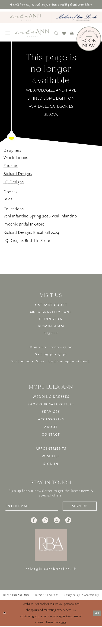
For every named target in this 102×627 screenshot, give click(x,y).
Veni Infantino (16, 157)
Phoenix (10, 165)
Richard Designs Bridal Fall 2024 (31, 232)
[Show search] (56, 33)
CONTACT (51, 434)
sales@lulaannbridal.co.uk (51, 569)
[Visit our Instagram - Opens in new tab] (57, 521)
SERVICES (51, 412)
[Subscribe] (79, 506)
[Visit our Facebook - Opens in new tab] (34, 521)
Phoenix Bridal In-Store (24, 224)
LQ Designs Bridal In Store (26, 240)
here (63, 623)
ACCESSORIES (51, 419)
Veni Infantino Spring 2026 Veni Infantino (40, 216)
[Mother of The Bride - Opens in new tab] (76, 17)
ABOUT (51, 427)
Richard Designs (17, 173)
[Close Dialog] (4, 613)
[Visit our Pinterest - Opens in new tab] (45, 521)
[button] (8, 33)
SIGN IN (50, 463)
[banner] (32, 33)
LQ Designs (13, 182)
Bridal (8, 199)
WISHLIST (51, 456)
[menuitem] (25, 17)
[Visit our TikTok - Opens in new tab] (68, 521)
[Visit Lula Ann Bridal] (25, 17)
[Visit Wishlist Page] (64, 33)
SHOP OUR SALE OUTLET (51, 404)
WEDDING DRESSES (51, 397)
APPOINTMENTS (51, 448)
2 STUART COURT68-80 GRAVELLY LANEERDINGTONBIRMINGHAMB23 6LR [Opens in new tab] (51, 319)
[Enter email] (33, 506)
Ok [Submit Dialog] (97, 614)
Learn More (88, 4)
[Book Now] (88, 39)
